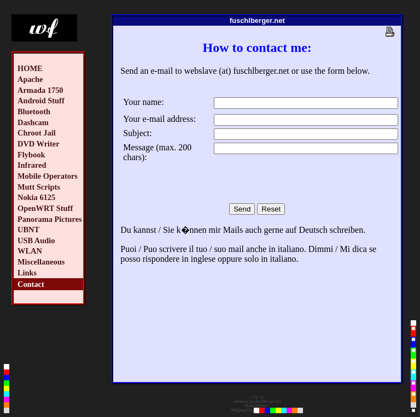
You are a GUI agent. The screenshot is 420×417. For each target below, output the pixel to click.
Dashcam (33, 122)
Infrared (32, 165)
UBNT (28, 229)
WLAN (30, 250)
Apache (30, 79)
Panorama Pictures (50, 219)
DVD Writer (39, 143)
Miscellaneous (41, 261)
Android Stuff (41, 100)
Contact (31, 284)
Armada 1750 (40, 90)
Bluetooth (34, 111)
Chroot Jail (37, 132)
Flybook (31, 154)
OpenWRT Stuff (45, 208)
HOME (30, 68)
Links (27, 272)
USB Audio (36, 240)
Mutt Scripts (39, 187)
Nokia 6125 (36, 197)
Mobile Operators (48, 176)
